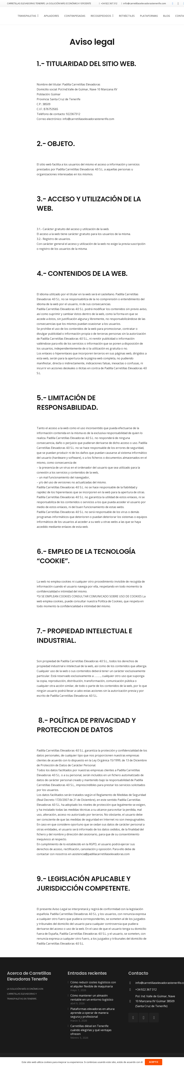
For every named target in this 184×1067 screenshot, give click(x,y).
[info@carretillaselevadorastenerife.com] (131, 983)
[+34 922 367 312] (131, 989)
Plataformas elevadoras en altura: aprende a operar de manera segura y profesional (92, 1013)
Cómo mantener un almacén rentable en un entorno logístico (91, 997)
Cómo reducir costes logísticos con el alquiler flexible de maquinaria (93, 984)
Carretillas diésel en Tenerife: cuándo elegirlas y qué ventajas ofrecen (90, 1030)
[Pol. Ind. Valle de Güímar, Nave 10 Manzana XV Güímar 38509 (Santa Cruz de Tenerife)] (131, 1001)
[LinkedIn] (154, 1017)
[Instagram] (178, 3)
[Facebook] (172, 3)
